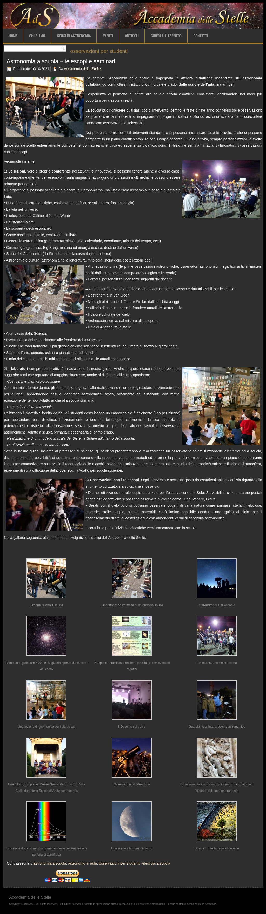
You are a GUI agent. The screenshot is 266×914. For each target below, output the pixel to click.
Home (13, 35)
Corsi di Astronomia (74, 35)
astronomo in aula (82, 863)
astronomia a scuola (50, 863)
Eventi (108, 35)
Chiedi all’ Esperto (166, 35)
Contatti (200, 35)
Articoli (132, 35)
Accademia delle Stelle (82, 69)
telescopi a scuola (155, 863)
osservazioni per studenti (119, 863)
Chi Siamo (37, 35)
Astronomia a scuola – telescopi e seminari (60, 61)
